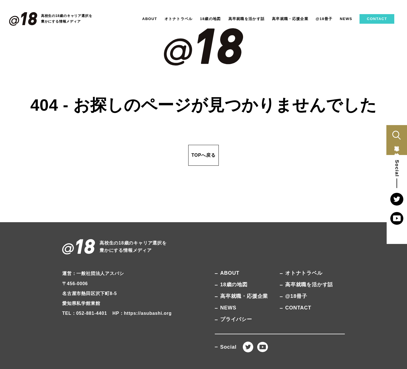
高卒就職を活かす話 (246, 19)
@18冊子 (324, 19)
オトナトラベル (178, 19)
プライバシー (236, 319)
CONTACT (377, 19)
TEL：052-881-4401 (84, 313)
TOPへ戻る (203, 155)
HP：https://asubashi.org (142, 313)
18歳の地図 (210, 19)
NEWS (346, 19)
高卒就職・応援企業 (290, 19)
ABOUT (149, 19)
